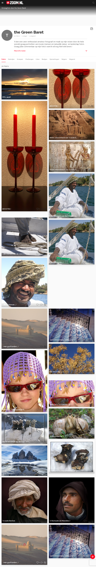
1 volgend (32, 36)
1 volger (24, 36)
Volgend (72, 59)
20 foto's (17, 36)
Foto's (4, 59)
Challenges (29, 59)
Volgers (64, 59)
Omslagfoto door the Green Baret (14, 8)
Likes (37, 59)
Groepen (20, 59)
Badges (44, 59)
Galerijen (11, 59)
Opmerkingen (54, 59)
